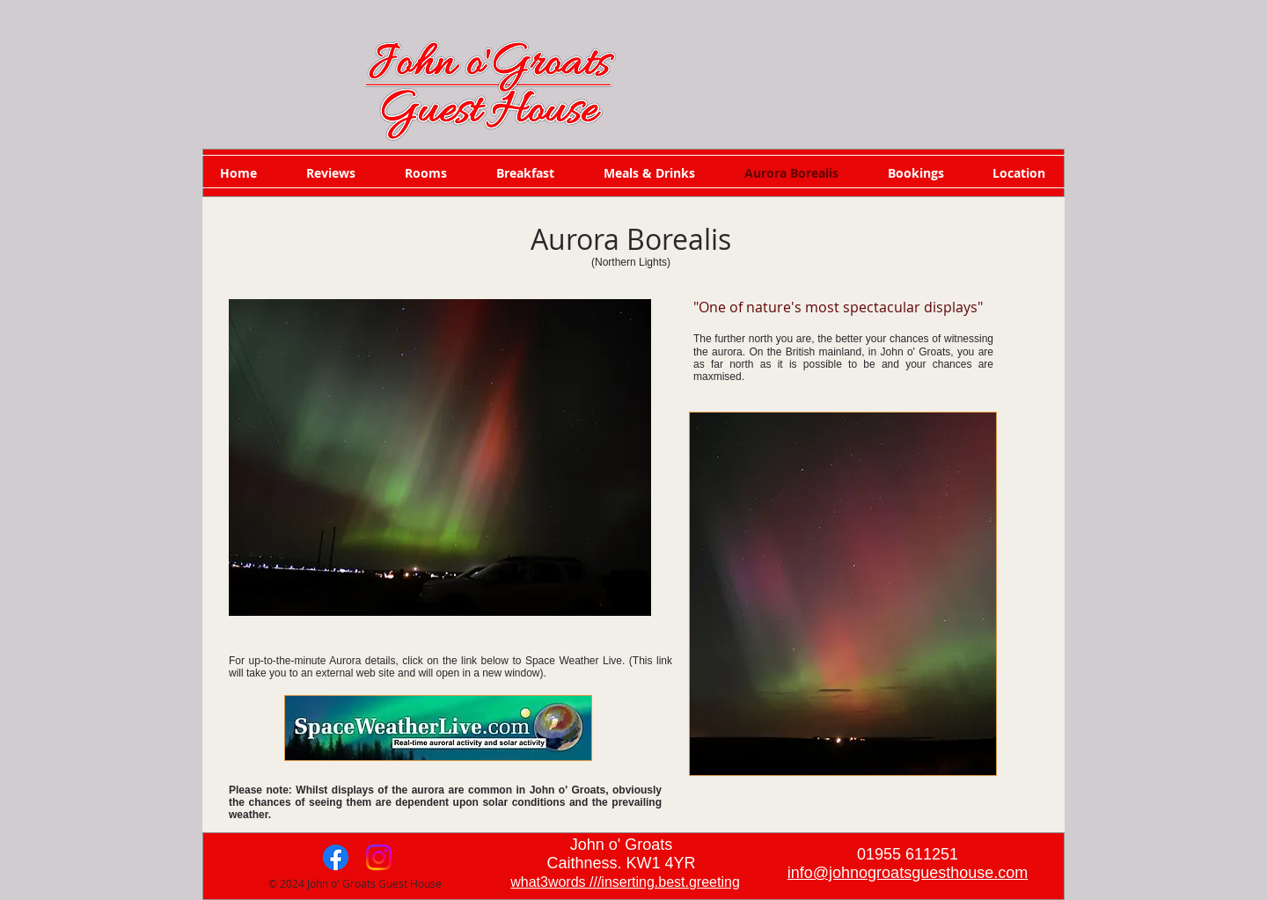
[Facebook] (336, 857)
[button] (440, 457)
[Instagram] (379, 857)
